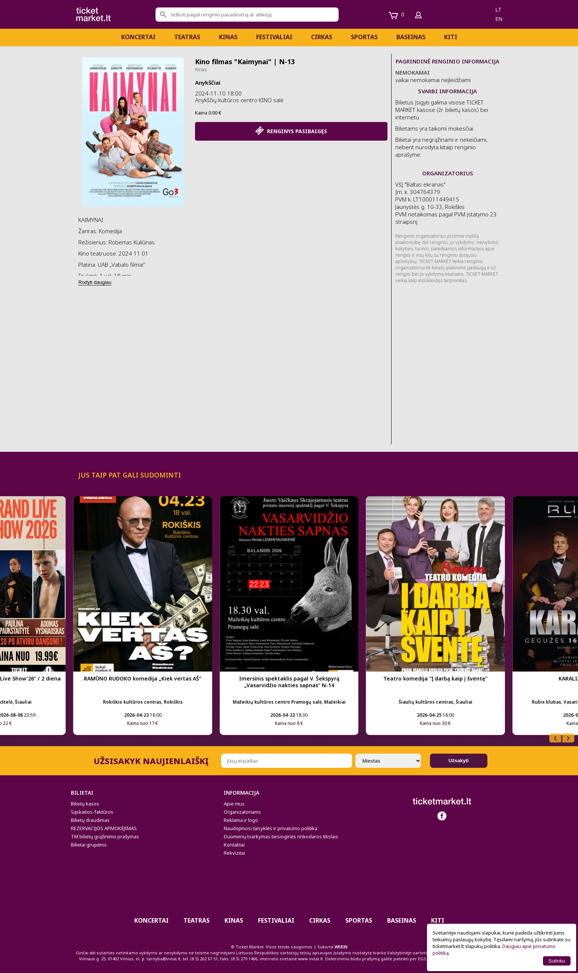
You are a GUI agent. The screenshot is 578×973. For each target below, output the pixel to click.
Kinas (228, 37)
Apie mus (234, 803)
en (498, 18)
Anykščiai (207, 82)
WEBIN (341, 946)
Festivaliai (274, 37)
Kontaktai (234, 844)
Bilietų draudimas (90, 820)
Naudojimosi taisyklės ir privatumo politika (270, 828)
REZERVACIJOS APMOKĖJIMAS (104, 828)
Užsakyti (459, 760)
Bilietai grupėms (89, 844)
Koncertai (138, 37)
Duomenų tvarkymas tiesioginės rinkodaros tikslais (281, 836)
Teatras (187, 37)
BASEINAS (410, 37)
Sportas (364, 37)
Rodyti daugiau (94, 282)
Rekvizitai (234, 853)
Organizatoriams (242, 811)
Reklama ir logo (241, 820)
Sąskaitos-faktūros (92, 811)
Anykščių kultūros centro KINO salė (239, 100)
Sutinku (557, 961)
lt (498, 9)
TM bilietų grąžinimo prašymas (105, 836)
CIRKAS (321, 37)
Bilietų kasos (85, 803)
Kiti (450, 37)
